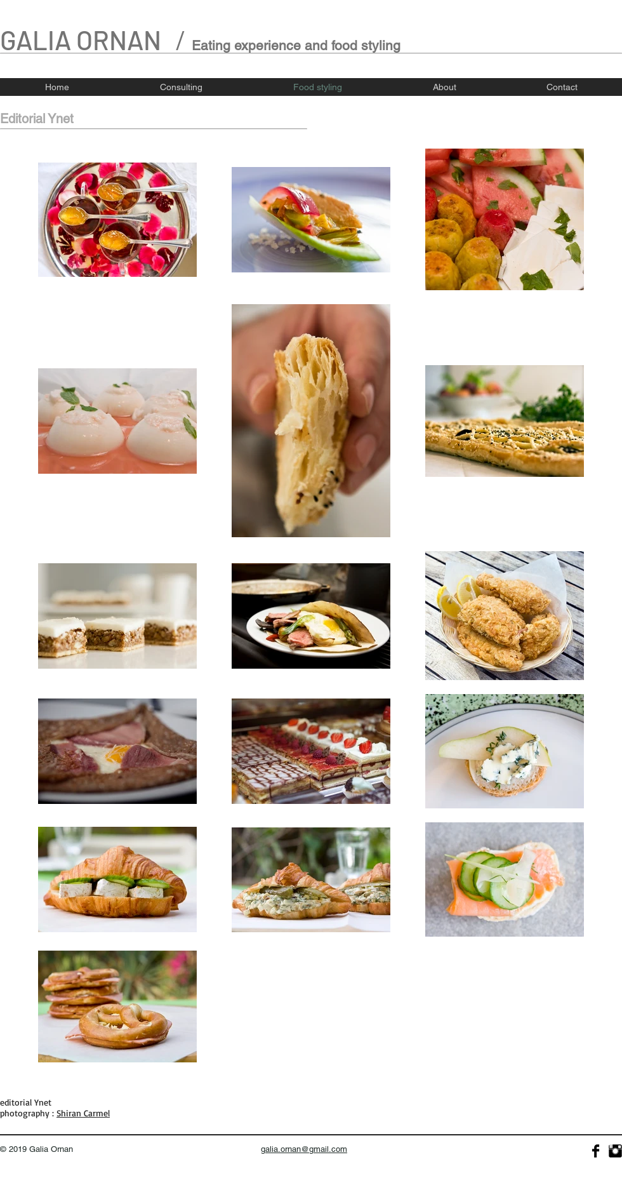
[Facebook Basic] (595, 1151)
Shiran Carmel (83, 1112)
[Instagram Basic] (615, 1151)
